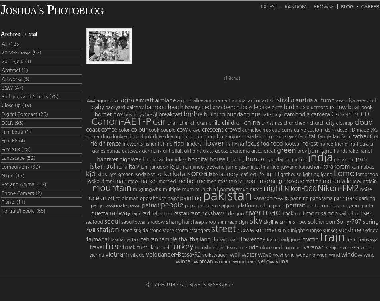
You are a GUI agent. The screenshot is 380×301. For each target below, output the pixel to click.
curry (287, 130)
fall (313, 136)
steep (126, 230)
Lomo (344, 173)
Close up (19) (16, 105)
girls (197, 151)
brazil (151, 114)
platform (247, 205)
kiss (112, 174)
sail (342, 213)
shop (210, 222)
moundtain (364, 181)
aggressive (107, 100)
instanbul (344, 159)
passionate (115, 205)
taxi (136, 239)
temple (168, 239)
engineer (234, 136)
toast (233, 239)
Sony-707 (349, 222)
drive (158, 136)
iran (361, 159)
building (214, 114)
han (313, 150)
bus (255, 114)
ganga (114, 151)
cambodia (297, 114)
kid (91, 173)
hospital (198, 159)
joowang (215, 167)
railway (120, 213)
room (313, 213)
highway (130, 159)
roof (299, 213)
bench (232, 107)
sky (256, 220)
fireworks (132, 144)
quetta (99, 213)
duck (187, 136)
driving (172, 136)
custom (315, 130)
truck (129, 247)
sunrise (314, 230)
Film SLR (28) (16, 149)
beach (176, 107)
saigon (329, 213)
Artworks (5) (16, 79)
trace (272, 239)
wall (235, 254)
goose (221, 151)
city (330, 123)
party (96, 205)
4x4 (91, 100)
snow (300, 222)
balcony (135, 107)
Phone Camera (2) (22, 193)
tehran (149, 239)
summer (266, 230)
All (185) (11, 44)
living (326, 174)
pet (201, 205)
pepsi (190, 205)
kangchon (310, 167)
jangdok (159, 167)
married (167, 181)
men (212, 181)
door (133, 136)
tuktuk (145, 247)
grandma (240, 151)
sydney (370, 230)
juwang (289, 167)
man (120, 181)
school (355, 213)
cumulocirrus (256, 130)
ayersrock (366, 100)
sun (282, 230)
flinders (193, 144)
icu (287, 159)
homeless (176, 159)
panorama (321, 198)
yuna (282, 261)
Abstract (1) (15, 70)
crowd (233, 129)
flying (238, 144)
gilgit (177, 151)
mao (133, 181)
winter (184, 261)
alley (198, 100)
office (114, 198)
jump (232, 167)
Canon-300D (350, 114)
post (311, 205)
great (269, 151)
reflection (161, 213)
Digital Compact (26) (25, 114)
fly (228, 144)
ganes (98, 151)
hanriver (107, 159)
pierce (213, 205)
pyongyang (346, 205)
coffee (109, 129)
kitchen (126, 174)
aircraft (144, 100)
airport (184, 100)
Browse (324, 6)
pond (278, 205)
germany (151, 151)
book (366, 107)
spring (371, 222)
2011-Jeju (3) (16, 61)
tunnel (162, 247)
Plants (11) (14, 202)
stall (90, 230)
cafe (266, 114)
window (351, 254)
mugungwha (147, 189)
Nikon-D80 (300, 188)
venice (367, 247)
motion (313, 181)
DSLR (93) (13, 123)
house (217, 159)
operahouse (153, 198)
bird (289, 107)
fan (336, 136)
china (252, 122)
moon (250, 181)
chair (172, 123)
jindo (198, 167)
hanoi (365, 151)
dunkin (215, 136)
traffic (310, 239)
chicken (198, 123)
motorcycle (337, 181)
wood (239, 261)
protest (325, 205)
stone (155, 230)
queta (366, 205)
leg (252, 174)
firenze (112, 143)
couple (168, 130)
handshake (346, 151)
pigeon (229, 205)
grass (256, 151)
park (351, 198)
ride (229, 213)
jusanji (246, 167)
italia (122, 167)
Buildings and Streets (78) (30, 96)
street (223, 228)
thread (219, 239)
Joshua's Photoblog (52, 9)
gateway (131, 151)
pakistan (227, 195)
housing (235, 159)
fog (265, 143)
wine (369, 255)
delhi (330, 130)
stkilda (141, 230)
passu (134, 205)
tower (248, 239)
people (172, 205)
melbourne (191, 181)
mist (222, 181)
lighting (311, 174)
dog (105, 136)
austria (304, 100)
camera (320, 114)
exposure (276, 136)
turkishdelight (210, 247)
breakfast (170, 114)
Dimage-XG (365, 130)
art (265, 100)
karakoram (336, 166)
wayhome (283, 255)
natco (256, 189)
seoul (112, 221)
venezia (350, 247)
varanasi (314, 247)
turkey (181, 247)
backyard (115, 107)
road (271, 212)
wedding (306, 255)
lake (213, 174)
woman (203, 261)
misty (235, 181)
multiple (172, 189)
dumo (200, 136)
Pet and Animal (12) (24, 184)
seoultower (133, 222)
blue (300, 107)
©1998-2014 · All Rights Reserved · (190, 284)
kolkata (174, 174)
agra (127, 100)
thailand (200, 239)
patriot (150, 205)
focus (252, 143)
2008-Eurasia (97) (22, 52)
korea (197, 173)
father (360, 136)
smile (285, 222)
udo (253, 247)
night (273, 188)
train (332, 237)
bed (206, 107)
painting (190, 198)
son (331, 222)
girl (187, 151)
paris (339, 198)
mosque (293, 181)
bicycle (249, 107)
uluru (266, 247)
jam (144, 167)
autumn (324, 100)
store (168, 230)
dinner (93, 136)
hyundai (274, 159)
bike (265, 107)
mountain (112, 187)
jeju (174, 166)
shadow (156, 222)
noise (366, 189)
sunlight (296, 230)
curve (300, 130)
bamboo (155, 107)
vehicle (333, 247)
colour (139, 129)
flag (179, 143)
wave (265, 254)
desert (343, 130)
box (118, 114)
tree (113, 246)
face (302, 136)
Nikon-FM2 (338, 188)
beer (217, 107)
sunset (330, 230)
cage (277, 114)
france (326, 144)
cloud (363, 122)
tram (351, 239)
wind (334, 255)
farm (346, 136)
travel (97, 247)
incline (299, 159)
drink (146, 136)
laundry (228, 174)
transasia (368, 239)
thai (184, 239)
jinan (185, 167)
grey (302, 151)
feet (374, 136)
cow (182, 129)
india (320, 157)
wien (322, 255)
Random (296, 6)
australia (282, 100)
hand (325, 150)
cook (154, 130)
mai (110, 181)
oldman (130, 198)
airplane (165, 100)
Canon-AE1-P (121, 121)
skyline (271, 222)
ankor (254, 100)
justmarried (267, 167)
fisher (150, 144)
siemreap (227, 222)
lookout (95, 181)
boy (128, 114)
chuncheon (296, 123)
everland (255, 136)
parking (366, 198)
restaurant (187, 213)
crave (195, 130)
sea (368, 213)
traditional (290, 239)
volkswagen (215, 255)
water (249, 254)
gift (166, 151)
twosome (236, 247)
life (260, 174)
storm (181, 230)
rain (136, 213)
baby (98, 107)
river (253, 213)
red (146, 213)
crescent (212, 129)
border (103, 114)
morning (271, 181)
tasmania (120, 239)
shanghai (178, 222)
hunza (255, 159)
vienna (97, 255)
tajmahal (97, 239)
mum (188, 189)
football (293, 144)
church (317, 123)
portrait (295, 205)
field (96, 143)
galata (366, 144)
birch (277, 107)
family (324, 136)
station (107, 229)
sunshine (349, 230)
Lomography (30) (21, 167)
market (148, 181)
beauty (192, 107)
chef (184, 123)
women (223, 261)
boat (354, 107)
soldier (316, 222)
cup (276, 130)
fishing (165, 144)
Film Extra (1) (16, 132)
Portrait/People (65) (24, 211)
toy (261, 239)
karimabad (363, 167)
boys (139, 114)
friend (341, 144)
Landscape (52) (19, 158)
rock (288, 213)
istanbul (103, 166)
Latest (269, 6)
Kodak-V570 (149, 174)
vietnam (117, 254)
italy (134, 166)
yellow (266, 261)
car (159, 121)
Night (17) (13, 175)
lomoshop (367, 174)
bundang (238, 114)
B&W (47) (13, 88)
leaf (244, 174)
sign (243, 222)
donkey (119, 136)
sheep (197, 222)
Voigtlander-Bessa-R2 (173, 254)
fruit (353, 144)
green (286, 150)
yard (252, 261)
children (232, 123)
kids (102, 174)
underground (287, 247)
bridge (193, 114)
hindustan (153, 159)
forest (310, 143)
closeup (344, 123)
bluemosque (320, 107)
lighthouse (289, 174)
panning (299, 198)
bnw (341, 107)
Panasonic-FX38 (271, 198)
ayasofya (345, 100)
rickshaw (212, 213)
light (271, 174)
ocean (98, 198)
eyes (292, 136)
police (265, 205)
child (214, 123)
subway (246, 230)
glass (208, 151)
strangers (199, 230)
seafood (94, 222)
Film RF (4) (13, 140)
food (277, 143)
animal (239, 100)
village (137, 255)
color (124, 130)
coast (93, 129)
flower (213, 143)
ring (239, 213)
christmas (271, 123)
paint (173, 198)
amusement (217, 100)
